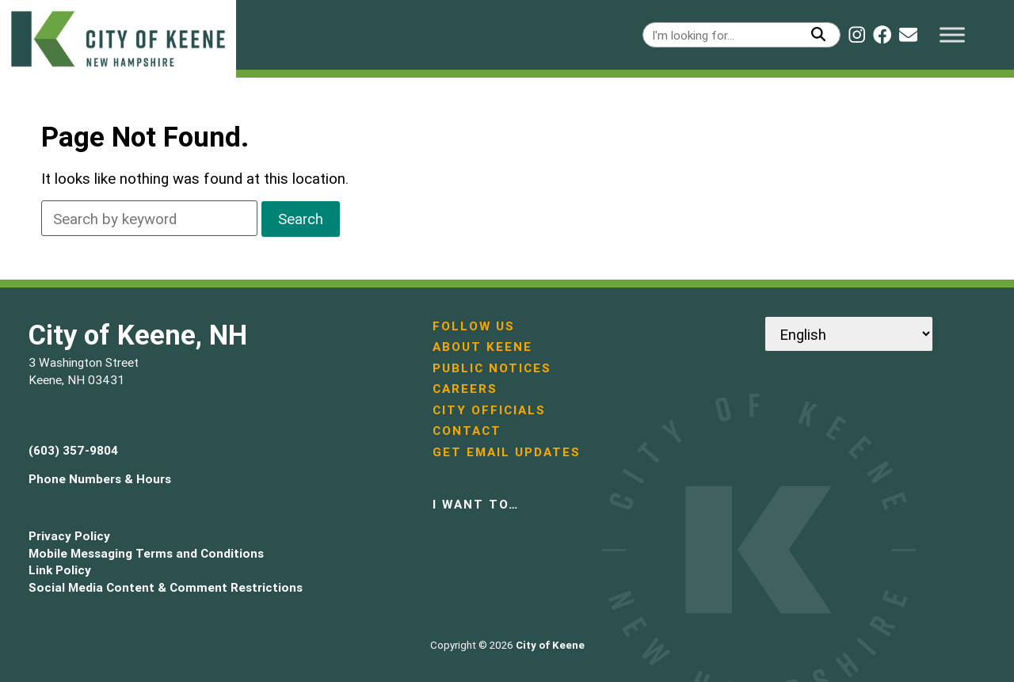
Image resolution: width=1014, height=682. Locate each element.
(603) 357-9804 (73, 450)
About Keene (482, 346)
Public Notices (492, 367)
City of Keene (550, 645)
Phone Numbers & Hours (100, 478)
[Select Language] (848, 334)
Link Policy (60, 569)
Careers (465, 388)
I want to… (476, 504)
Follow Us (474, 325)
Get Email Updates (507, 451)
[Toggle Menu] (952, 34)
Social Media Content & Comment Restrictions (166, 587)
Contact (467, 430)
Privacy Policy (69, 535)
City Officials (489, 409)
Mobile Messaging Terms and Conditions (146, 553)
